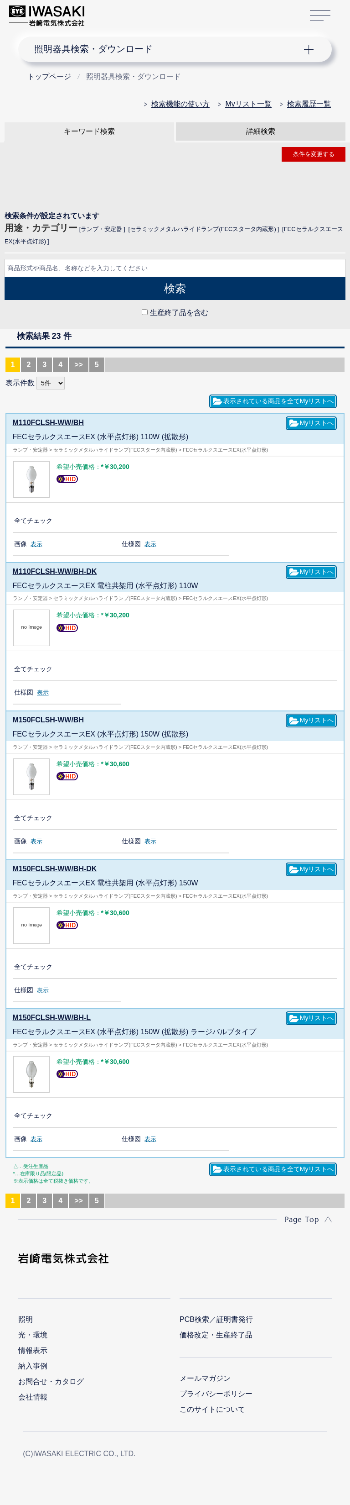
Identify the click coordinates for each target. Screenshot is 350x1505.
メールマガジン (205, 1378)
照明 (25, 1319)
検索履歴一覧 (309, 104)
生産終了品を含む (179, 312)
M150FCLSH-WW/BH (48, 720)
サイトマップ (320, 16)
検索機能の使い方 (180, 104)
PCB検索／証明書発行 (216, 1319)
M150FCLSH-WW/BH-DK (55, 869)
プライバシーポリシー (216, 1394)
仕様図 (131, 543)
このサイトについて (212, 1409)
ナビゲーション (168, 49)
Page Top (302, 1219)
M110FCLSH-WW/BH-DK (55, 571)
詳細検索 (260, 131)
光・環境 (32, 1335)
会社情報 (32, 1397)
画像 (20, 543)
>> (78, 364)
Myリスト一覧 (248, 104)
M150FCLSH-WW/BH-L (52, 1017)
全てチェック (33, 520)
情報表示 (32, 1350)
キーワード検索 (89, 131)
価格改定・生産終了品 (216, 1335)
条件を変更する (314, 154)
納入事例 (32, 1366)
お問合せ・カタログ (51, 1381)
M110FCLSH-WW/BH (48, 422)
